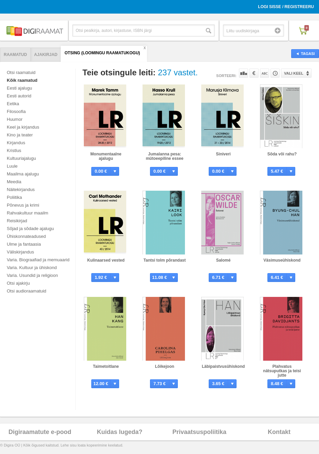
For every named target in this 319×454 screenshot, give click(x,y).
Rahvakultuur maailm (27, 212)
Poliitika (14, 197)
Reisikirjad (17, 220)
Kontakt (279, 432)
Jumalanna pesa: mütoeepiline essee (165, 156)
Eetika (13, 103)
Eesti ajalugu (19, 88)
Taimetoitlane (106, 366)
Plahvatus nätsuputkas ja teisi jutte (282, 371)
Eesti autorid (19, 95)
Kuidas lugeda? (119, 432)
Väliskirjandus (20, 251)
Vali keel (293, 73)
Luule (12, 166)
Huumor (14, 119)
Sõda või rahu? (282, 154)
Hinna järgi (254, 73)
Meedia (14, 181)
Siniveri (223, 154)
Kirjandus (16, 142)
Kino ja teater (20, 134)
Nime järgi (264, 73)
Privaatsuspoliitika (199, 432)
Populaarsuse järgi (243, 73)
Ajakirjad (45, 54)
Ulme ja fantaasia (24, 244)
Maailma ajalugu (23, 173)
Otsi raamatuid (21, 72)
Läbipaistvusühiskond (223, 366)
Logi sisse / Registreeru (286, 6)
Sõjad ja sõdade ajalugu (30, 228)
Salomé (223, 260)
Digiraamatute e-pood (39, 432)
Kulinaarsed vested (106, 260)
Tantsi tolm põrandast (165, 260)
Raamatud (15, 54)
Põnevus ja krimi (23, 205)
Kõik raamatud (22, 80)
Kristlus (14, 150)
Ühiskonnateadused (26, 236)
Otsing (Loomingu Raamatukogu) (102, 53)
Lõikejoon (164, 366)
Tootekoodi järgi (275, 73)
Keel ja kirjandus (23, 127)
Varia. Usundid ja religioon (32, 275)
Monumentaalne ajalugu (105, 156)
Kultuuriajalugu (21, 158)
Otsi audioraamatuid (26, 291)
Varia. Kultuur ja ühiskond (32, 267)
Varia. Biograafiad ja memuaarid (38, 259)
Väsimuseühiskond (281, 260)
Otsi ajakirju (18, 283)
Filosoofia (16, 111)
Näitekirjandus (21, 189)
